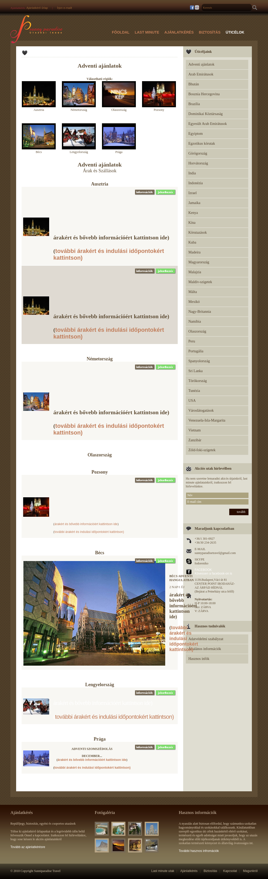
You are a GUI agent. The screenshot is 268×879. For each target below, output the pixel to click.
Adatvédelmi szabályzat (205, 639)
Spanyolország (199, 361)
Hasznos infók (198, 659)
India (192, 173)
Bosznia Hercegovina (204, 94)
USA (192, 401)
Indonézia (195, 183)
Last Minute (147, 32)
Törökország (197, 381)
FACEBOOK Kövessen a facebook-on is (213, 571)
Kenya (193, 213)
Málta (192, 292)
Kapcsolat (230, 871)
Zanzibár (194, 440)
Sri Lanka (195, 371)
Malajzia (194, 272)
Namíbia (194, 321)
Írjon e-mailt (64, 7)
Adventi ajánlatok (201, 64)
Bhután (193, 84)
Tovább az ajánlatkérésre (27, 847)
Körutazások (197, 232)
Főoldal (121, 32)
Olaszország (197, 331)
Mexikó (194, 302)
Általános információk (204, 649)
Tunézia (194, 391)
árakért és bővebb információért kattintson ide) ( (111, 247)
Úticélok (235, 32)
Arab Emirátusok (200, 74)
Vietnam (194, 430)
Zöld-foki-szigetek (201, 450)
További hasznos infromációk (199, 851)
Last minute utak (162, 871)
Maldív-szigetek (200, 282)
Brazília (194, 104)
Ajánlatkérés (179, 32)
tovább (241, 512)
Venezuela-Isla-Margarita (206, 420)
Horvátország (198, 163)
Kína (191, 223)
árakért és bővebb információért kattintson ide (86, 524)
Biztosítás (209, 32)
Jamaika (194, 203)
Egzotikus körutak (201, 143)
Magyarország (198, 262)
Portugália (195, 351)
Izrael (192, 193)
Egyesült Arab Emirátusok (207, 124)
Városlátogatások (201, 410)
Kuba (192, 242)
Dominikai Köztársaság (205, 114)
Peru (191, 341)
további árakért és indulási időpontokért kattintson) (89, 532)
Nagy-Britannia (199, 312)
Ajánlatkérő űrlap (37, 7)
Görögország (197, 153)
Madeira (194, 252)
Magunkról (250, 871)
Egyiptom (195, 134)
